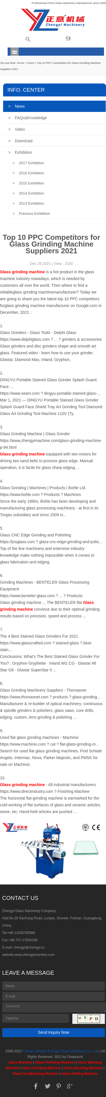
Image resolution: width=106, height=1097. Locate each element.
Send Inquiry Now (53, 1032)
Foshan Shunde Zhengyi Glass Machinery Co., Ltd (61, 1051)
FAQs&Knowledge (27, 118)
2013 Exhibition (28, 203)
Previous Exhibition (31, 213)
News (30, 62)
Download (20, 141)
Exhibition (20, 152)
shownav (14, 52)
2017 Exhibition (28, 163)
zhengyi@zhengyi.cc (29, 947)
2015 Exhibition (28, 183)
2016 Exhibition (28, 173)
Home (20, 62)
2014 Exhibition (28, 193)
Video (16, 129)
